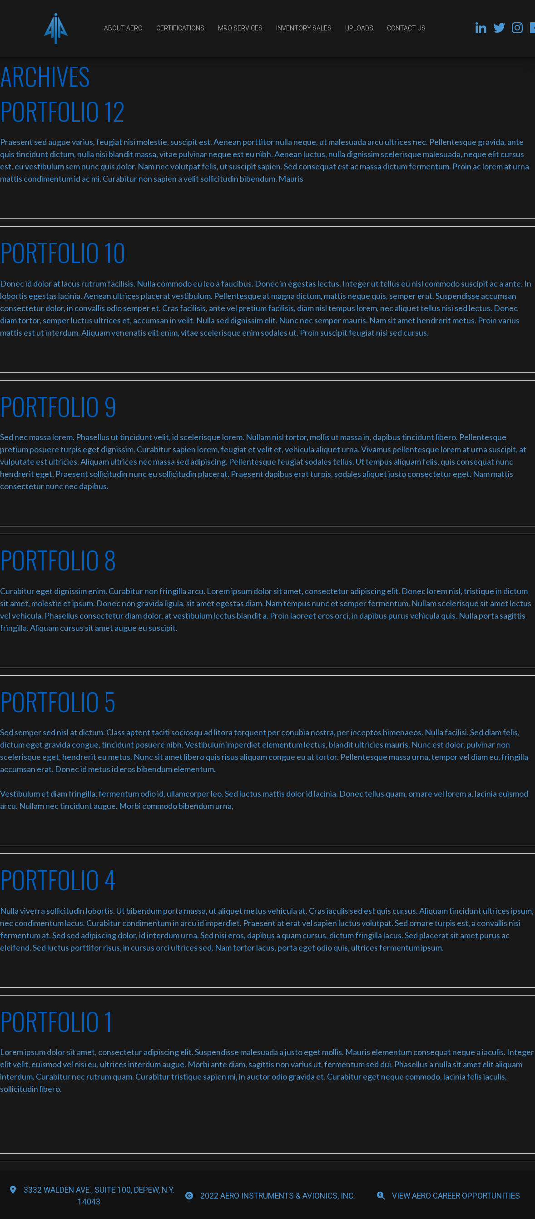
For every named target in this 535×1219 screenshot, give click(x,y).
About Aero (123, 28)
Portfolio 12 (62, 110)
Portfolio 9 (58, 405)
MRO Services (240, 28)
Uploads (359, 28)
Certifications (180, 28)
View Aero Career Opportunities (456, 1195)
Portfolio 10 (63, 251)
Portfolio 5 (58, 700)
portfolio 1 (56, 1020)
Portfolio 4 (58, 878)
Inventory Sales (304, 28)
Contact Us (406, 28)
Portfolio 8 (58, 559)
